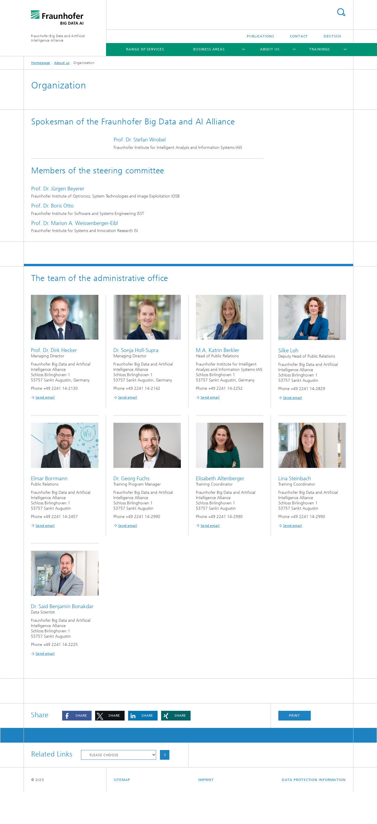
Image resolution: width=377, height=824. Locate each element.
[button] (77, 747)
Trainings (319, 49)
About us (270, 49)
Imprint (206, 812)
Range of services (145, 49)
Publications (260, 36)
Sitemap (122, 812)
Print (294, 747)
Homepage (40, 63)
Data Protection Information (314, 812)
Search (341, 12)
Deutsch (332, 36)
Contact (299, 36)
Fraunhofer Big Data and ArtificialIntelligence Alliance (58, 38)
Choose (164, 787)
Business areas (209, 49)
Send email (45, 429)
